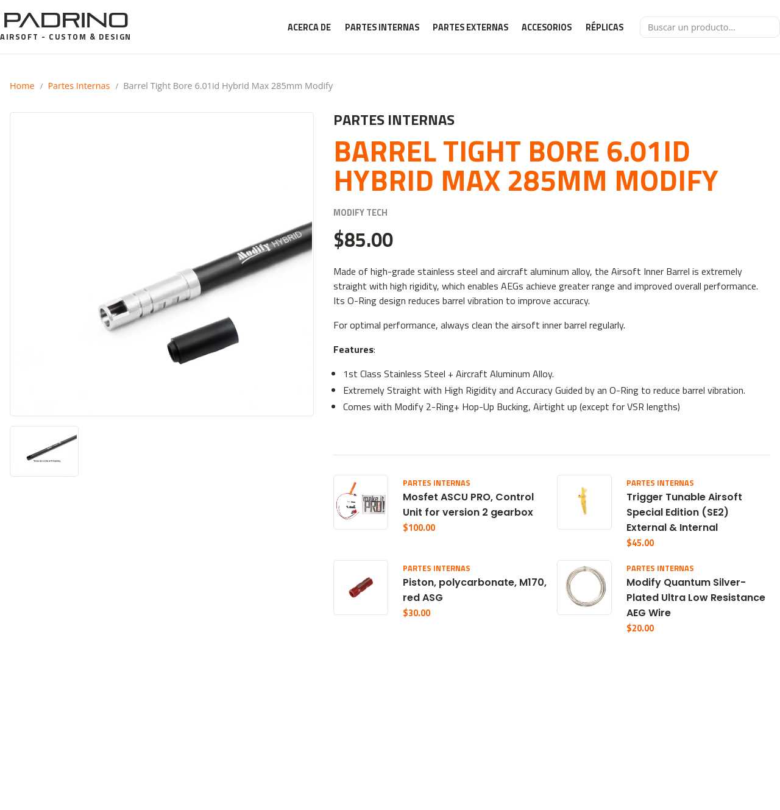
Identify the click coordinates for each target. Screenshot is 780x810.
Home (22, 85)
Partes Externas (470, 27)
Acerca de (309, 27)
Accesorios (547, 27)
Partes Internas (382, 27)
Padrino (66, 20)
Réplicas (604, 27)
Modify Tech (360, 213)
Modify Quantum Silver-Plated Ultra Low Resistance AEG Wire (695, 597)
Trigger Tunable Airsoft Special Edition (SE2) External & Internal (684, 512)
